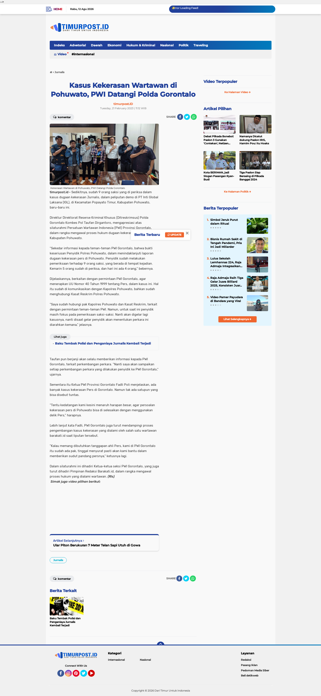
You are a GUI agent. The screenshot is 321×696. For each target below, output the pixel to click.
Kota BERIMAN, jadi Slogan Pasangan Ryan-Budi (219, 176)
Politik (183, 45)
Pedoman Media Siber (255, 670)
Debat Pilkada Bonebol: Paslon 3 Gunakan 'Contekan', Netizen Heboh (219, 140)
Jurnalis (58, 560)
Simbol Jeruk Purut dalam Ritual (224, 221)
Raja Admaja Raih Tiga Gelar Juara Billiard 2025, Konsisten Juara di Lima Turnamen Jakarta (226, 282)
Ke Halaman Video (237, 92)
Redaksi (246, 659)
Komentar (62, 117)
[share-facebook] (180, 117)
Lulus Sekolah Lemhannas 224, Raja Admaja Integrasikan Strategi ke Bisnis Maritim (225, 262)
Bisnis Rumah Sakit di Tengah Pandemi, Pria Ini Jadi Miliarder (226, 242)
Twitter (85, 675)
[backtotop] (160, 645)
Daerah (96, 45)
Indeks (59, 45)
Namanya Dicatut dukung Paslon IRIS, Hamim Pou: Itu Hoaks (254, 140)
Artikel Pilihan (217, 108)
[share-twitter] (187, 117)
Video (62, 54)
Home (58, 9)
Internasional (84, 54)
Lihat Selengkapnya (237, 319)
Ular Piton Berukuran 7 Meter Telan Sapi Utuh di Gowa (96, 545)
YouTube (94, 675)
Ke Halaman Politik (237, 191)
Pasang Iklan (249, 665)
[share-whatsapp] (194, 117)
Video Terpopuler (220, 81)
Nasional (167, 45)
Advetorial (78, 45)
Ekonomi (114, 45)
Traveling (201, 45)
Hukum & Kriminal (140, 45)
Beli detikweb (249, 675)
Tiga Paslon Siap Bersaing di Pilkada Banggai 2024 (251, 176)
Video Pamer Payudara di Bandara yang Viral (226, 299)
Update (174, 234)
